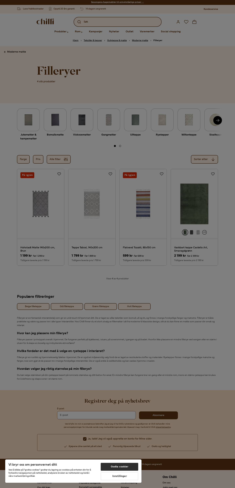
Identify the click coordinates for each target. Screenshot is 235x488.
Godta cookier (119, 467)
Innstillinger (119, 476)
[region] (73, 471)
